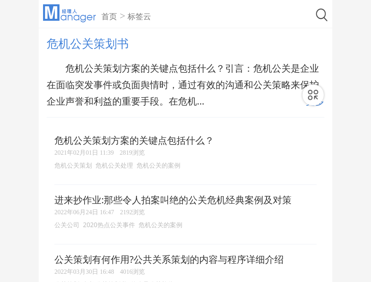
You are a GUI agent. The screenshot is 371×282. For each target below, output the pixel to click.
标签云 (139, 16)
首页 (109, 16)
